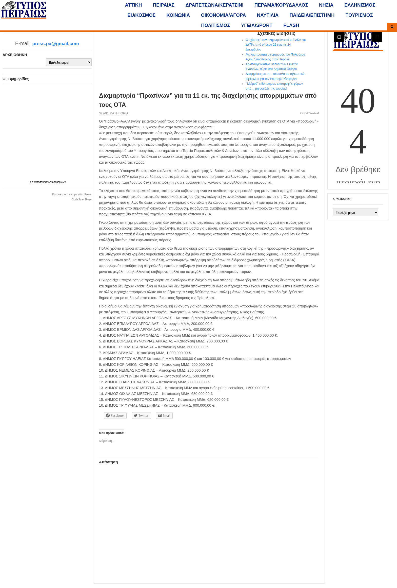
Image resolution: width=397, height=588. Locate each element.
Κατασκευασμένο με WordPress (71, 194)
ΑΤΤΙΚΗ (133, 5)
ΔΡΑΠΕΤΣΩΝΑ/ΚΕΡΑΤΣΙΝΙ (215, 5)
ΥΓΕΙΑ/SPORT (256, 25)
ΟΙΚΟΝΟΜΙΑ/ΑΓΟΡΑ (223, 15)
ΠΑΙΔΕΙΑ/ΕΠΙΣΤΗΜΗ (311, 15)
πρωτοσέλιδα (40, 182)
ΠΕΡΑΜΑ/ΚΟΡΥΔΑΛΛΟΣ (281, 5)
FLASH (291, 25)
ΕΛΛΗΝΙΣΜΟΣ (359, 5)
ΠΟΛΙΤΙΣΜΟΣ (215, 25)
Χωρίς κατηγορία (113, 113)
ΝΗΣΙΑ (326, 5)
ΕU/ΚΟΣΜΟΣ (141, 15)
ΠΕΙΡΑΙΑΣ (163, 5)
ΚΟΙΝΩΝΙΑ (178, 15)
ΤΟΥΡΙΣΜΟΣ (359, 15)
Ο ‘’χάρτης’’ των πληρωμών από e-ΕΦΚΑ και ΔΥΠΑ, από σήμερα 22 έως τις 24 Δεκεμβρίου (276, 44)
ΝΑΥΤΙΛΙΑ (268, 15)
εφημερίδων (59, 182)
